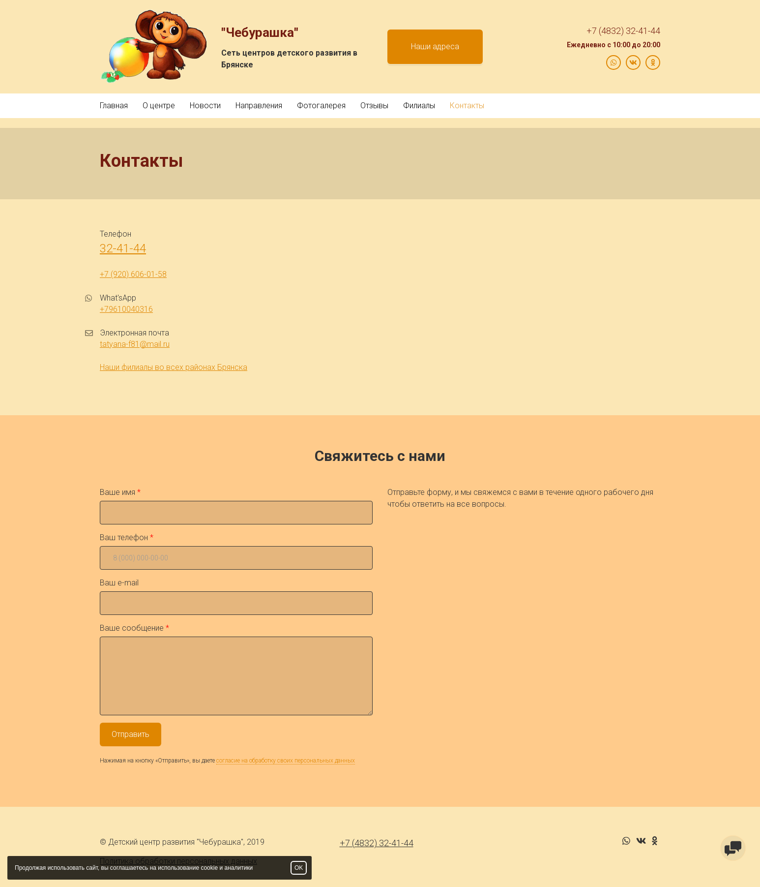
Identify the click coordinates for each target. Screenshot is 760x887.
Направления (258, 105)
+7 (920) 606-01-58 (133, 274)
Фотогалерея (321, 105)
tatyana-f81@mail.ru (135, 344)
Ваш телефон (124, 537)
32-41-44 (123, 248)
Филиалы (419, 105)
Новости (205, 105)
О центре (159, 105)
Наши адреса (435, 46)
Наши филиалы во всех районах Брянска (173, 367)
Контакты (467, 105)
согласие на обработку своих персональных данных (285, 760)
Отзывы (374, 105)
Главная (114, 105)
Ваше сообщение (132, 628)
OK (298, 867)
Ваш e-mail (119, 582)
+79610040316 (126, 309)
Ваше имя (117, 492)
